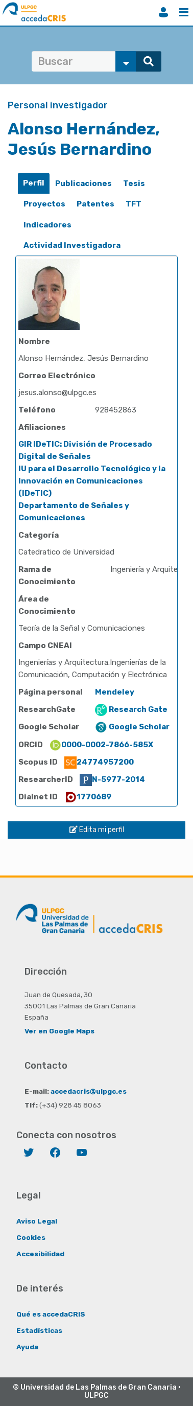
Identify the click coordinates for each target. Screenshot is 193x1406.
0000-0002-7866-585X (101, 744)
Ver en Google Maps (59, 1031)
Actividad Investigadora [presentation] (71, 245)
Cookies (30, 1237)
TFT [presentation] (133, 204)
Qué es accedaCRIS (50, 1314)
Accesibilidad (40, 1254)
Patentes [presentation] (95, 204)
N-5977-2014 (112, 779)
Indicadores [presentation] (47, 224)
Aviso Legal (36, 1221)
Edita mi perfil (96, 829)
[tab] (34, 183)
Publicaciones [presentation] (83, 183)
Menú (184, 12)
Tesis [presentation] (134, 183)
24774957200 (99, 762)
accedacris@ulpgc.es (89, 1091)
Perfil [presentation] (33, 183)
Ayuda (27, 1347)
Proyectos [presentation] (44, 204)
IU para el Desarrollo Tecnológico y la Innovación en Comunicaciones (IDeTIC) (91, 481)
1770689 (87, 796)
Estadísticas (39, 1330)
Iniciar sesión (163, 12)
